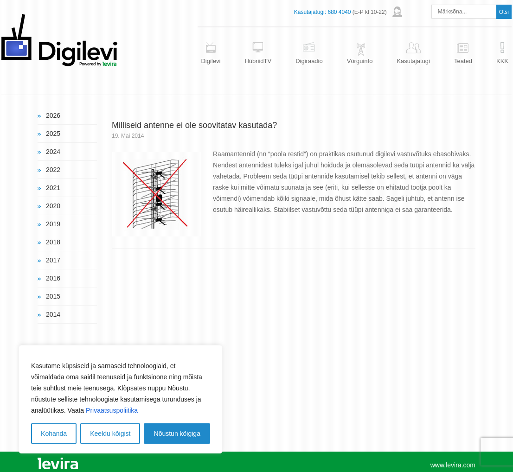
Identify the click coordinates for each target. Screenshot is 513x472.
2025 (53, 133)
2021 (53, 187)
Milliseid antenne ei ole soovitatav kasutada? (194, 125)
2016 (53, 278)
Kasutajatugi (413, 60)
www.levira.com (452, 465)
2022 (53, 169)
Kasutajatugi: (310, 12)
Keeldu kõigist (110, 433)
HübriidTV (257, 60)
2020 (53, 206)
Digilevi (210, 60)
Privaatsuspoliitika (112, 410)
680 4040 (339, 12)
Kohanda (54, 433)
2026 (53, 115)
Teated (463, 60)
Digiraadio (309, 60)
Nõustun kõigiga (177, 433)
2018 (53, 242)
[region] (121, 399)
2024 (53, 151)
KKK (502, 60)
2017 (53, 260)
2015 (53, 296)
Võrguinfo (360, 60)
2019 (53, 224)
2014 (53, 314)
